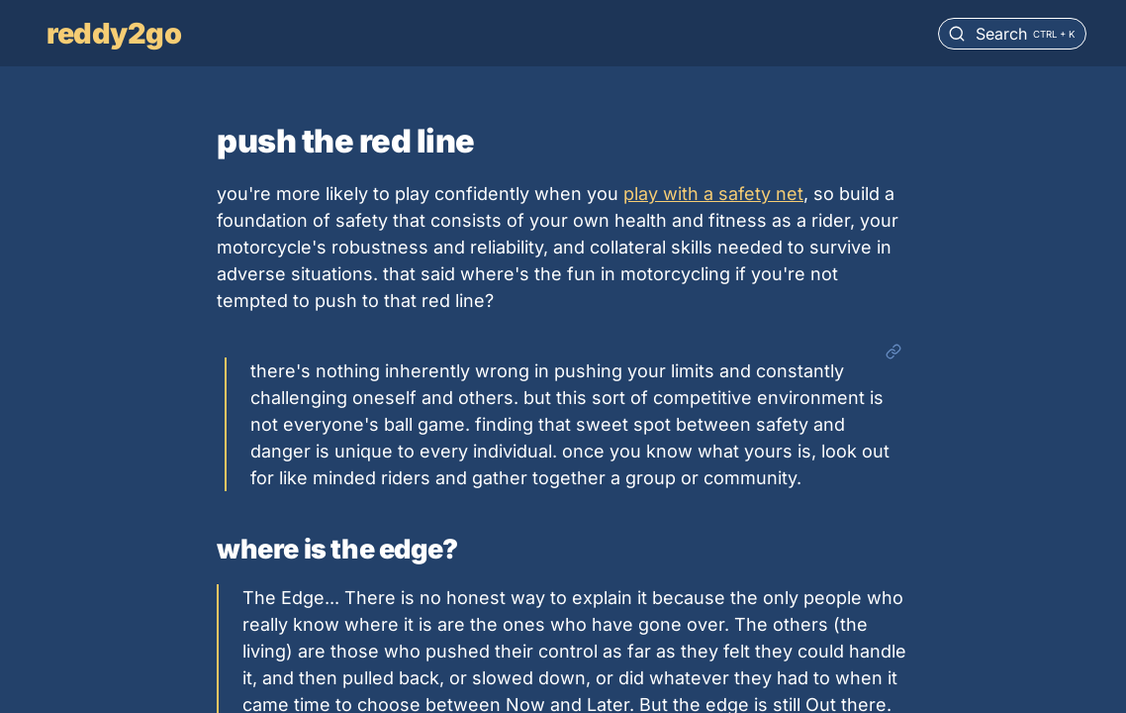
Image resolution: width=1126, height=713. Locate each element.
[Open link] (893, 353)
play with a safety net (713, 193)
